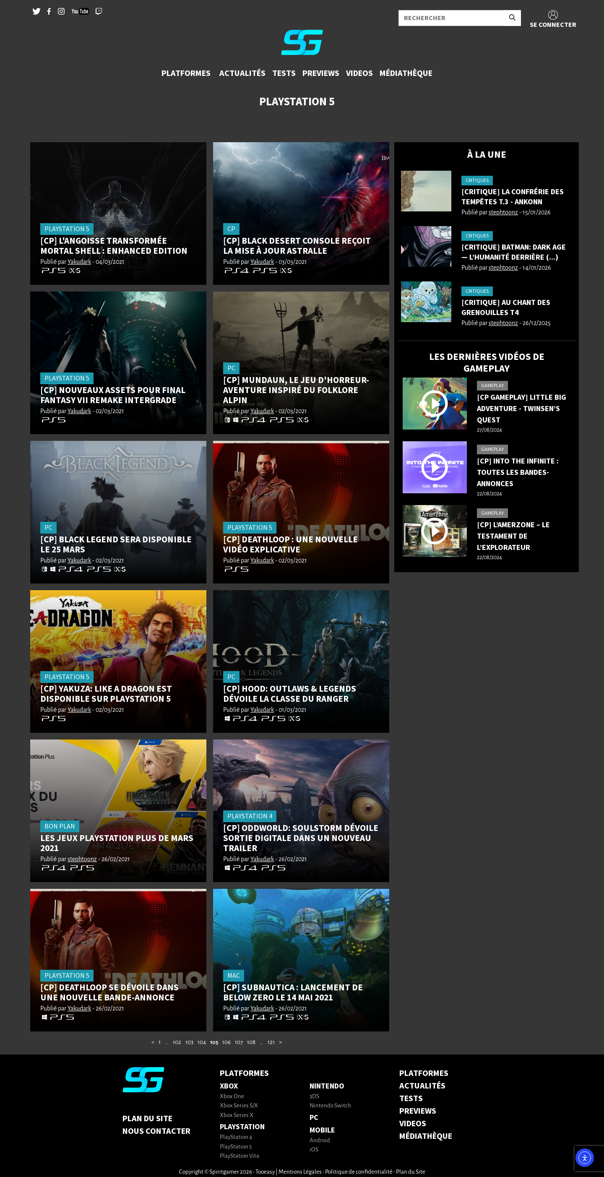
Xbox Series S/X (239, 1106)
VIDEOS (412, 1124)
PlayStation (242, 1127)
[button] (187, 73)
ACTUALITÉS (422, 1086)
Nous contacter (156, 1131)
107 (239, 1042)
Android (320, 1141)
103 (189, 1042)
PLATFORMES (423, 1073)
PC (314, 1117)
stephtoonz (82, 859)
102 (177, 1042)
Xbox (229, 1086)
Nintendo (327, 1086)
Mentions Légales (300, 1172)
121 (271, 1042)
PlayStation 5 (236, 1147)
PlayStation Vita (239, 1156)
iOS (314, 1150)
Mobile (322, 1130)
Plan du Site (147, 1119)
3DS (314, 1097)
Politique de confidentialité (359, 1172)
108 (251, 1042)
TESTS (411, 1098)
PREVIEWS (417, 1111)
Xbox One (232, 1097)
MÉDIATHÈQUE (425, 1136)
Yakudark (79, 262)
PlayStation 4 (236, 1137)
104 (202, 1042)
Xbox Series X (236, 1115)
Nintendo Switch (330, 1106)
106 (226, 1042)
